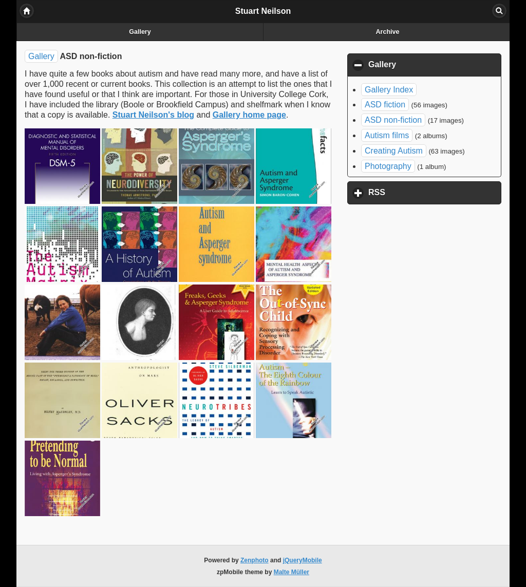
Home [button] (26, 10)
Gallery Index (389, 89)
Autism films (387, 135)
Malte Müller (291, 572)
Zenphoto (254, 560)
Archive (388, 31)
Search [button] (499, 10)
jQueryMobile (302, 560)
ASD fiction (385, 104)
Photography (388, 166)
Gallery (140, 31)
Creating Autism (394, 150)
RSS (424, 192)
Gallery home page (249, 114)
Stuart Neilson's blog (153, 114)
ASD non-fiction (393, 120)
